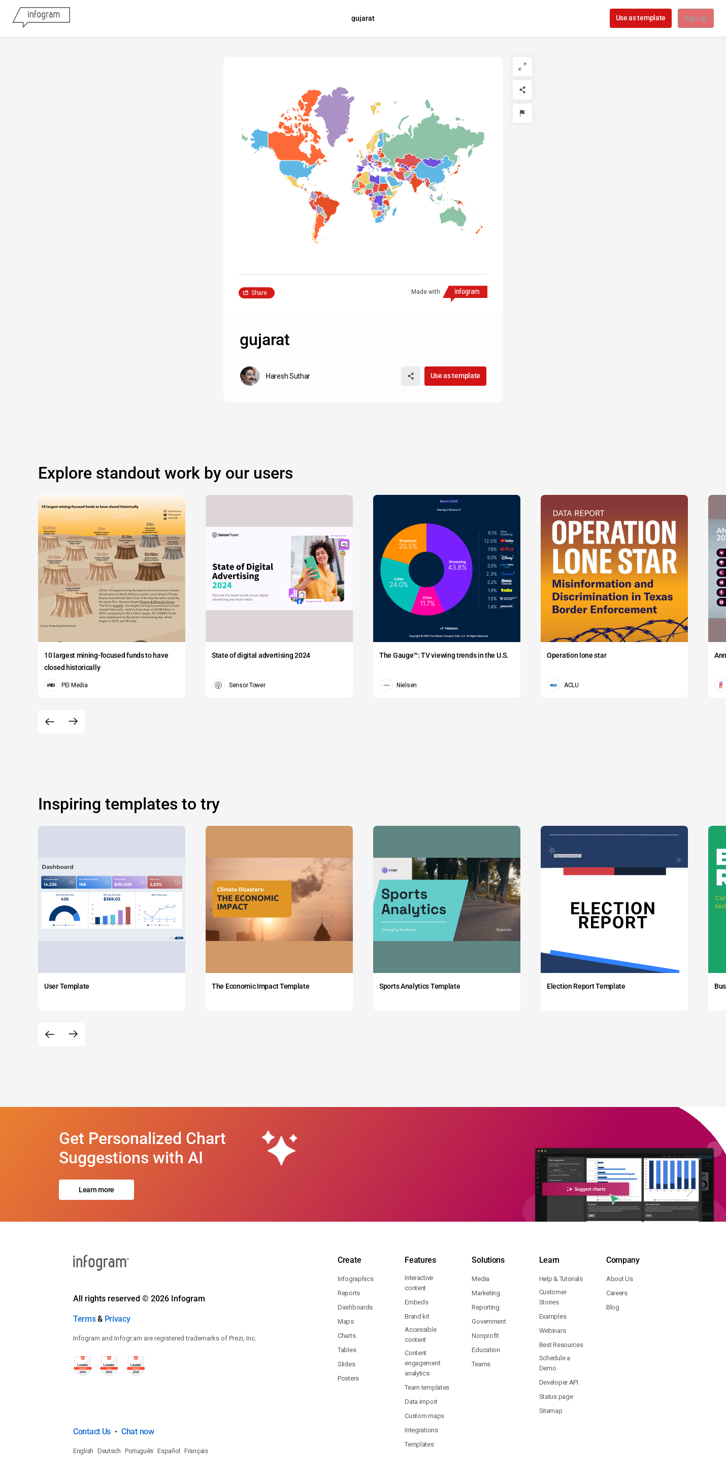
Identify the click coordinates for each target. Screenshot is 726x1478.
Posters (348, 1334)
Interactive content (419, 1239)
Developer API (558, 1338)
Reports (349, 1249)
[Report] (522, 113)
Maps (346, 1278)
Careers (617, 1249)
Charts (346, 1292)
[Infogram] (41, 18)
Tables (347, 1306)
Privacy (117, 1275)
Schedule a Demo (554, 1319)
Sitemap (551, 1367)
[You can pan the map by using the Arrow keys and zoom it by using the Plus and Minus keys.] (363, 165)
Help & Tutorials (561, 1235)
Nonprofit (485, 1292)
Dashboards (355, 1263)
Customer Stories (553, 1253)
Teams (481, 1320)
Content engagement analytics (422, 1319)
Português (139, 1407)
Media (480, 1235)
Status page (556, 1353)
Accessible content (420, 1291)
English (83, 1407)
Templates (419, 1400)
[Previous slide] (49, 721)
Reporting (485, 1263)
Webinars (552, 1287)
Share (259, 292)
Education (486, 1306)
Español (168, 1407)
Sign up (695, 19)
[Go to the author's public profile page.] (275, 376)
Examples (553, 1273)
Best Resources (561, 1301)
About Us (619, 1235)
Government (489, 1278)
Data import (421, 1358)
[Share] (522, 89)
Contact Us (92, 1388)
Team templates (427, 1344)
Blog (612, 1263)
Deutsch (109, 1407)
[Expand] (522, 66)
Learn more (96, 1168)
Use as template (640, 18)
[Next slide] (73, 721)
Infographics (355, 1235)
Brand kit (417, 1273)
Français (196, 1407)
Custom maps (424, 1372)
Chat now (137, 1388)
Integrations (421, 1386)
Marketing (486, 1249)
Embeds (416, 1258)
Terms (84, 1275)
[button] (416, 145)
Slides (346, 1320)
